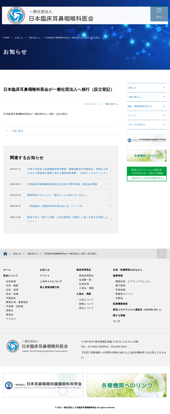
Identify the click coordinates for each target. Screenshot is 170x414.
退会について (86, 308)
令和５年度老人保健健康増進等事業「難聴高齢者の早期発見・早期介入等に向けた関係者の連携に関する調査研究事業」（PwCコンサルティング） (67, 171)
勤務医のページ (124, 294)
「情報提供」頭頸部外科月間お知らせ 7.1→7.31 (54, 206)
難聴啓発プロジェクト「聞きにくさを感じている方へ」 (57, 195)
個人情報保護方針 (49, 287)
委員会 (9, 314)
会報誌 (119, 298)
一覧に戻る (17, 130)
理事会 (9, 310)
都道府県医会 (83, 270)
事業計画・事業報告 (17, 302)
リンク (116, 321)
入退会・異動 (86, 288)
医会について (10, 275)
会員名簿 (84, 284)
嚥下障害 (120, 285)
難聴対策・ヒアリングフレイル (133, 281)
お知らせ (132, 88)
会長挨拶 (11, 281)
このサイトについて (51, 281)
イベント (132, 117)
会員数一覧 (85, 280)
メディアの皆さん (136, 127)
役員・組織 (12, 294)
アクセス (11, 319)
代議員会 (11, 298)
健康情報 (118, 275)
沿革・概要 (12, 285)
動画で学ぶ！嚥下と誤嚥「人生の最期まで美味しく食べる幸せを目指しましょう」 (67, 219)
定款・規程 (12, 290)
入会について (86, 299)
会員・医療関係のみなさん (127, 270)
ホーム (7, 270)
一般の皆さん (111, 104)
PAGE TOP (162, 254)
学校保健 (120, 290)
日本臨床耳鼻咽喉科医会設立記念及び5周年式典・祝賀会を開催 (62, 184)
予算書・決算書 (14, 306)
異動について (86, 304)
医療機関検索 (120, 304)
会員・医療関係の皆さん (140, 107)
